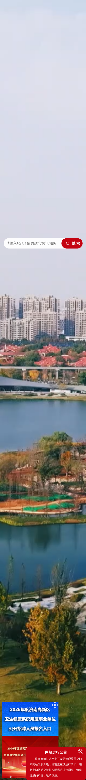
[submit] (72, 243)
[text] (32, 243)
